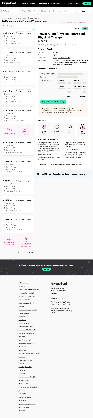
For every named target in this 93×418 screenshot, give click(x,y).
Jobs (25, 3)
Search (84, 11)
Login (77, 3)
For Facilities (68, 3)
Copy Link (20, 33)
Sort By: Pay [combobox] (7, 26)
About (33, 3)
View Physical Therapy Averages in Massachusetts (66, 164)
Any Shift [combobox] (63, 11)
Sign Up (86, 3)
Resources (44, 3)
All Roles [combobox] (6, 11)
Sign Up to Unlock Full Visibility (53, 102)
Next (31, 253)
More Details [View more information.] (43, 164)
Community (56, 3)
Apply (29, 33)
